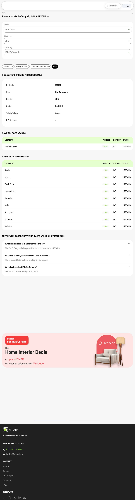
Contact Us (7, 480)
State (6, 25)
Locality (8, 48)
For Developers (8, 476)
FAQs (5, 485)
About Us (6, 467)
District (8, 36)
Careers (6, 471)
